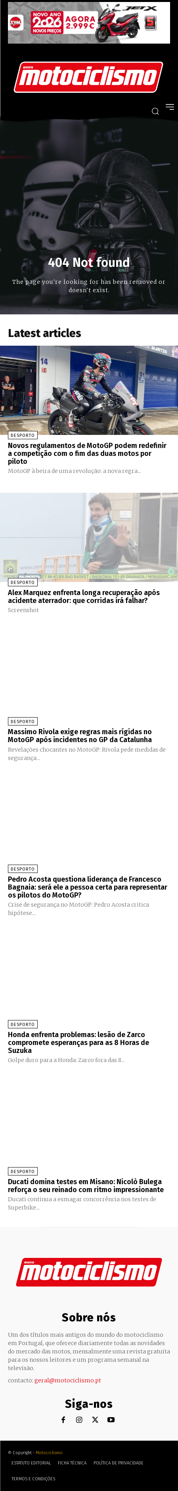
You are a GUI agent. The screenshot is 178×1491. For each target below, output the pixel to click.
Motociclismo (49, 1452)
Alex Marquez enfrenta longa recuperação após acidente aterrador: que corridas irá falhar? (84, 596)
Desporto (23, 435)
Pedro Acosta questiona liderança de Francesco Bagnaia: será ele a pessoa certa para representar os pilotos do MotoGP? (87, 887)
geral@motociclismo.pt (67, 1380)
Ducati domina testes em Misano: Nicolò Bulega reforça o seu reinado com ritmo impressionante (86, 1185)
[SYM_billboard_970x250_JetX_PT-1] (89, 41)
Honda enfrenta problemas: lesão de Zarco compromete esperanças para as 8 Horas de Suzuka (78, 1042)
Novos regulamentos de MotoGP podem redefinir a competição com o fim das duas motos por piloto (87, 453)
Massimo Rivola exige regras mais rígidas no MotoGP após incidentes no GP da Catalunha (80, 735)
